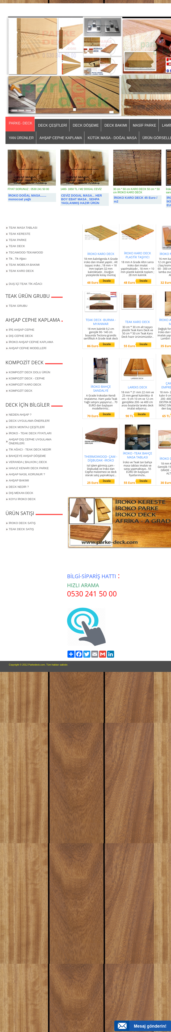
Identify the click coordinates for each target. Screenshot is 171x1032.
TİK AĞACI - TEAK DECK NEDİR (30, 449)
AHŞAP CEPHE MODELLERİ (27, 348)
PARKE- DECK (20, 123)
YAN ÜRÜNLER (21, 138)
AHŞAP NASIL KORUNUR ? (27, 474)
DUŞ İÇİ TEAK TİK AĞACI (25, 283)
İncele (107, 281)
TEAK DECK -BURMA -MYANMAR (101, 322)
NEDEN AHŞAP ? (20, 414)
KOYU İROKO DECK (22, 499)
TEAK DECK (17, 246)
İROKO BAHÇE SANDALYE (101, 388)
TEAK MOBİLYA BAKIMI (24, 264)
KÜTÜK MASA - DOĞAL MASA (112, 138)
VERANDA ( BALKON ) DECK (28, 462)
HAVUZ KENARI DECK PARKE (29, 468)
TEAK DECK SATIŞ (21, 529)
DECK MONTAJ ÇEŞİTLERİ (27, 427)
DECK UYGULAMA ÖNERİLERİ (29, 420)
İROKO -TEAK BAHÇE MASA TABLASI (137, 455)
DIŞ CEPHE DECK (21, 335)
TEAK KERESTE (19, 233)
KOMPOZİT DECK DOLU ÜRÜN (29, 372)
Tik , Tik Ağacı (17, 258)
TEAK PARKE (18, 240)
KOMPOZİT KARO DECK (25, 384)
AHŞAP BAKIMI (19, 480)
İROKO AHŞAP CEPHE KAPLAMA (31, 342)
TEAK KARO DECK (21, 271)
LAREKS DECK (137, 387)
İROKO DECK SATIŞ (22, 523)
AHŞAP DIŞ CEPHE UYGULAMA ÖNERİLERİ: (30, 441)
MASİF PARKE (144, 125)
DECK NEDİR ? (19, 486)
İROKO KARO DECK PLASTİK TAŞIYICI (137, 255)
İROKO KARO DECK (100, 254)
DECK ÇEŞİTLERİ (52, 125)
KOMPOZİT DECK (20, 390)
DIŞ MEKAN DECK (21, 493)
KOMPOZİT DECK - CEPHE (27, 378)
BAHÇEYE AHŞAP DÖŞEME (27, 456)
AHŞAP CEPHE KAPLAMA (61, 138)
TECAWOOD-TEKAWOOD (26, 252)
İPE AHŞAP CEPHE (21, 329)
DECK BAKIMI (115, 125)
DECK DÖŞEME (86, 125)
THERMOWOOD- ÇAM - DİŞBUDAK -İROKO (100, 458)
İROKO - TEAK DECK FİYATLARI (30, 433)
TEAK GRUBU (18, 305)
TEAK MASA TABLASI (23, 227)
